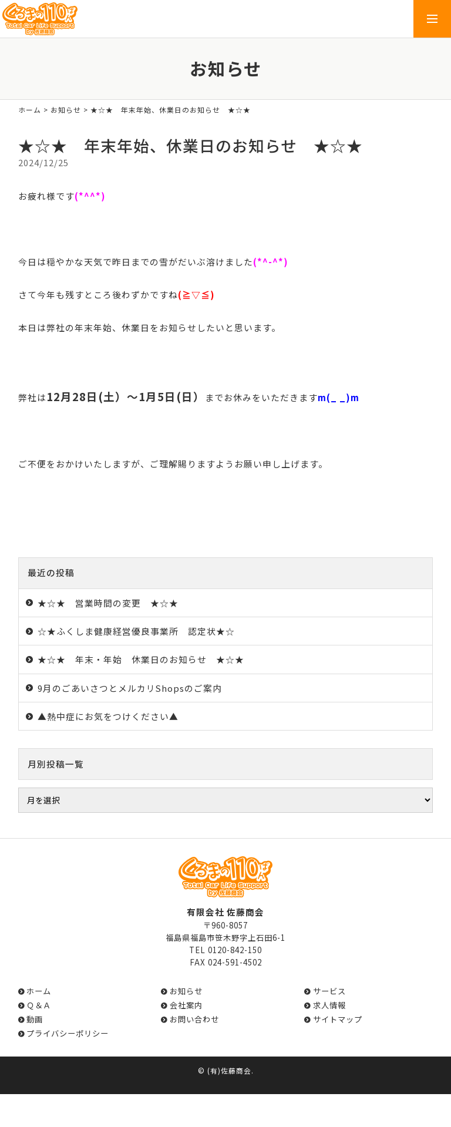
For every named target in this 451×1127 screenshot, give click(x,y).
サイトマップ (337, 1019)
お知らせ (66, 110)
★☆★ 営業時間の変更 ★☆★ (108, 603)
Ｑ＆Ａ (38, 1005)
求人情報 (329, 1005)
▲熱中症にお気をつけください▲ (108, 716)
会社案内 (186, 1005)
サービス (329, 991)
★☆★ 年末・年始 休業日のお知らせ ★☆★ (141, 659)
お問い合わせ (194, 1019)
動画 (34, 1019)
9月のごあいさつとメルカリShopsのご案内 (130, 688)
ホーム (29, 110)
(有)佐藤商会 (229, 1070)
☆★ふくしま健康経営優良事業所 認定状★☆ (136, 631)
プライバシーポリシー (67, 1033)
